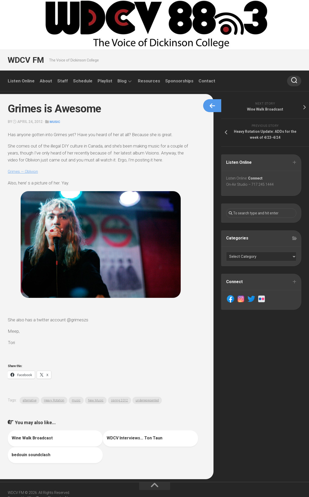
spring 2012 (119, 400)
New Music (96, 400)
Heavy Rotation (54, 400)
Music (55, 122)
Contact (207, 80)
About (46, 80)
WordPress (37, 481)
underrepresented (147, 400)
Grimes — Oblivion (24, 171)
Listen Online (21, 80)
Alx (67, 481)
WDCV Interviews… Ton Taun (105, 437)
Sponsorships (179, 80)
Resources (149, 80)
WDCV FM (25, 60)
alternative (29, 400)
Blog (121, 80)
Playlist (105, 80)
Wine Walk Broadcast (32, 437)
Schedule (82, 80)
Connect (256, 179)
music (76, 400)
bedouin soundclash (163, 437)
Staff (62, 80)
